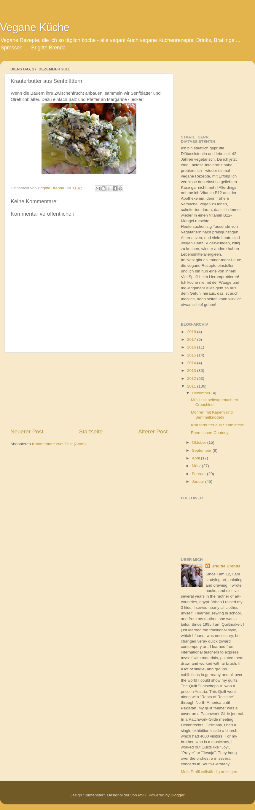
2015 (192, 355)
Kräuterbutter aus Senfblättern (218, 425)
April (196, 458)
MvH (142, 795)
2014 (192, 363)
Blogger (177, 795)
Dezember (201, 393)
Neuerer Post (26, 431)
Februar (199, 474)
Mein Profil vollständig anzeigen (209, 771)
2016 (192, 347)
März (197, 466)
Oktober (199, 442)
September (202, 450)
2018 (192, 332)
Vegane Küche (34, 27)
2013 (192, 370)
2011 (192, 386)
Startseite (91, 431)
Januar (198, 481)
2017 (192, 339)
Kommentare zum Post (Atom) (59, 444)
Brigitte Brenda (225, 566)
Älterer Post (153, 431)
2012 (192, 378)
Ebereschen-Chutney (210, 432)
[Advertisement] (89, 390)
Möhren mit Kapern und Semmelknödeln (212, 414)
